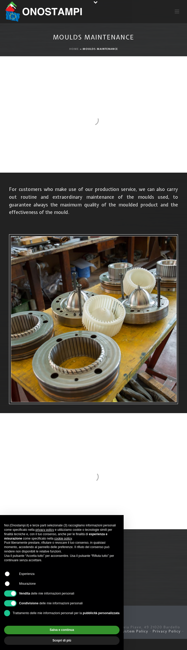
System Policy (134, 631)
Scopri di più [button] (62, 640)
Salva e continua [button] (62, 630)
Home (74, 49)
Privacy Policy (167, 631)
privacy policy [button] (44, 530)
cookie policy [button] (63, 538)
